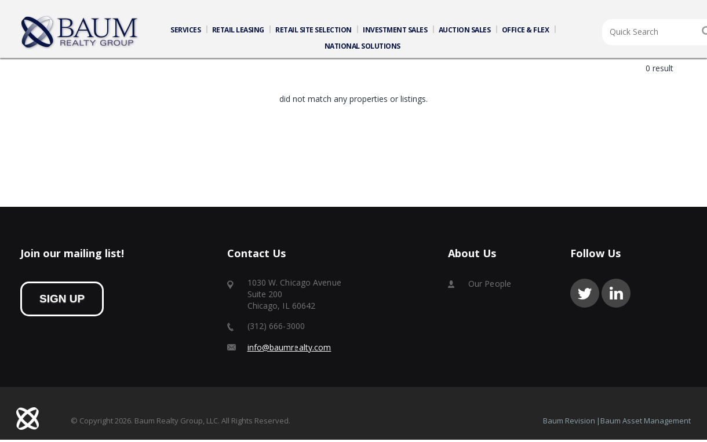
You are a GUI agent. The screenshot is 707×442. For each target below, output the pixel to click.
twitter (584, 295)
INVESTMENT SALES (395, 30)
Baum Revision (569, 423)
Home (80, 32)
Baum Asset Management (645, 423)
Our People (489, 285)
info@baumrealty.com (289, 349)
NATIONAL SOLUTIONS (362, 46)
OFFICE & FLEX (525, 30)
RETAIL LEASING (238, 30)
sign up (62, 301)
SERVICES (185, 30)
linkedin (616, 295)
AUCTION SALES (465, 30)
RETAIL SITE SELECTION (313, 30)
